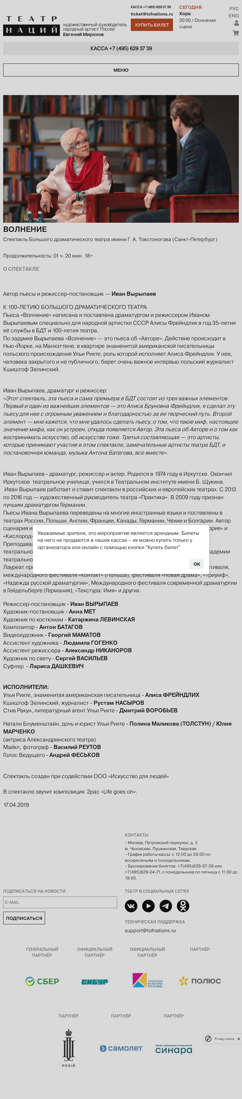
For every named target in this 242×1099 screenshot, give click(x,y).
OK (196, 564)
